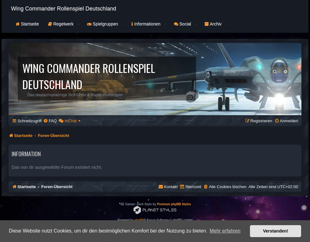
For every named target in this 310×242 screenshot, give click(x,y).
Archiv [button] (216, 23)
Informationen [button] (148, 23)
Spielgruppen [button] (105, 23)
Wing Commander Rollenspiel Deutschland (63, 9)
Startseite (27, 23)
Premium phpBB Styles (174, 204)
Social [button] (185, 23)
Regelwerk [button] (64, 23)
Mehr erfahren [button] (225, 230)
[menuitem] (50, 120)
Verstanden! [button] (275, 231)
